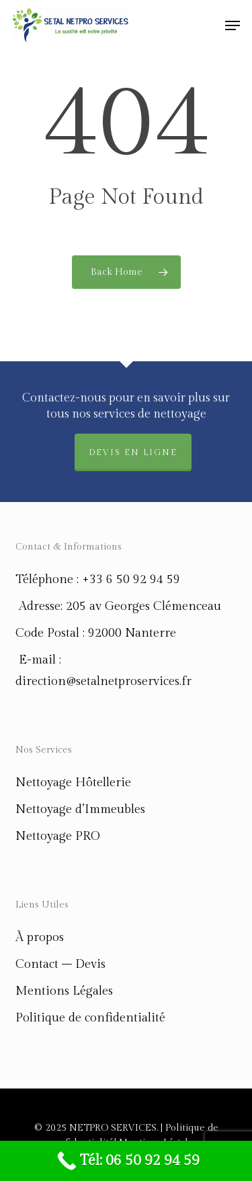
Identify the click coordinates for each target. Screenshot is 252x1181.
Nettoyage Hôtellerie (73, 782)
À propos (39, 937)
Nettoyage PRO (57, 836)
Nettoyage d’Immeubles (80, 809)
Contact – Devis (60, 964)
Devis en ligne (133, 452)
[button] (232, 25)
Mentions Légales (64, 991)
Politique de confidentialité (90, 1018)
